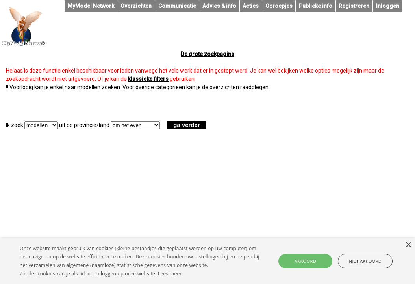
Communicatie (177, 6)
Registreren (354, 6)
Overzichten (136, 6)
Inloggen (387, 6)
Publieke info (315, 6)
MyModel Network (91, 6)
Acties (251, 6)
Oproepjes (279, 6)
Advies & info (219, 6)
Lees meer (170, 273)
